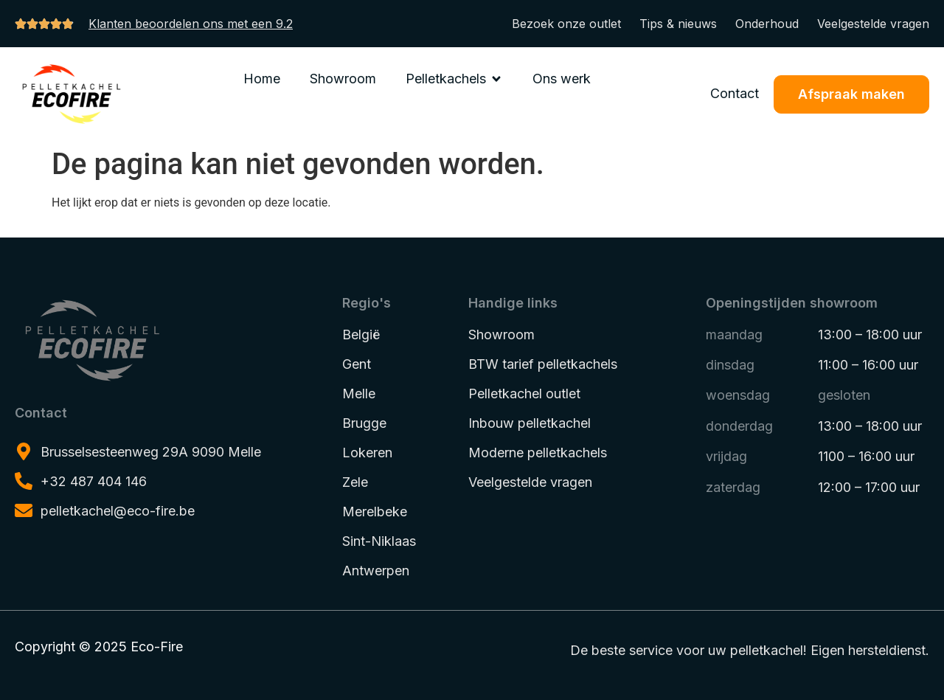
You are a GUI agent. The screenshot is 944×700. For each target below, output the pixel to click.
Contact (734, 93)
